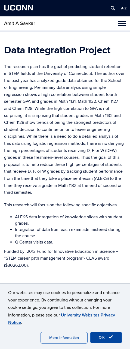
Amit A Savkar (19, 23)
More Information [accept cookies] (64, 337)
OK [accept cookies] (106, 337)
